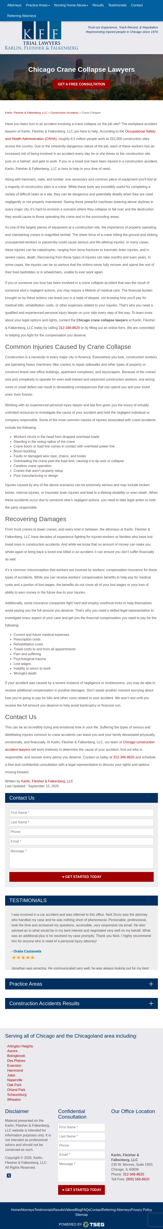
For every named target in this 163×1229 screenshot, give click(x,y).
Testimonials (117, 5)
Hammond (15, 1068)
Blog (78, 1206)
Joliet (11, 1073)
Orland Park (16, 1088)
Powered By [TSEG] (81, 1221)
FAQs (86, 1206)
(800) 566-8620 (137, 1177)
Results (98, 5)
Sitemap (81, 1211)
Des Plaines (16, 1059)
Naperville (14, 1078)
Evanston (14, 1063)
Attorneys (14, 5)
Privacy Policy (141, 1206)
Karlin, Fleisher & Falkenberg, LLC (47, 781)
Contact (137, 5)
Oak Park (14, 1083)
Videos (70, 1206)
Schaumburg (17, 1093)
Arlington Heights (20, 1044)
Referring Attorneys (21, 16)
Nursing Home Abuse (71, 5)
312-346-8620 (69, 328)
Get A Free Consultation (81, 84)
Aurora (12, 1049)
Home (15, 1206)
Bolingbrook (16, 1054)
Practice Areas (38, 5)
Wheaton (14, 1097)
